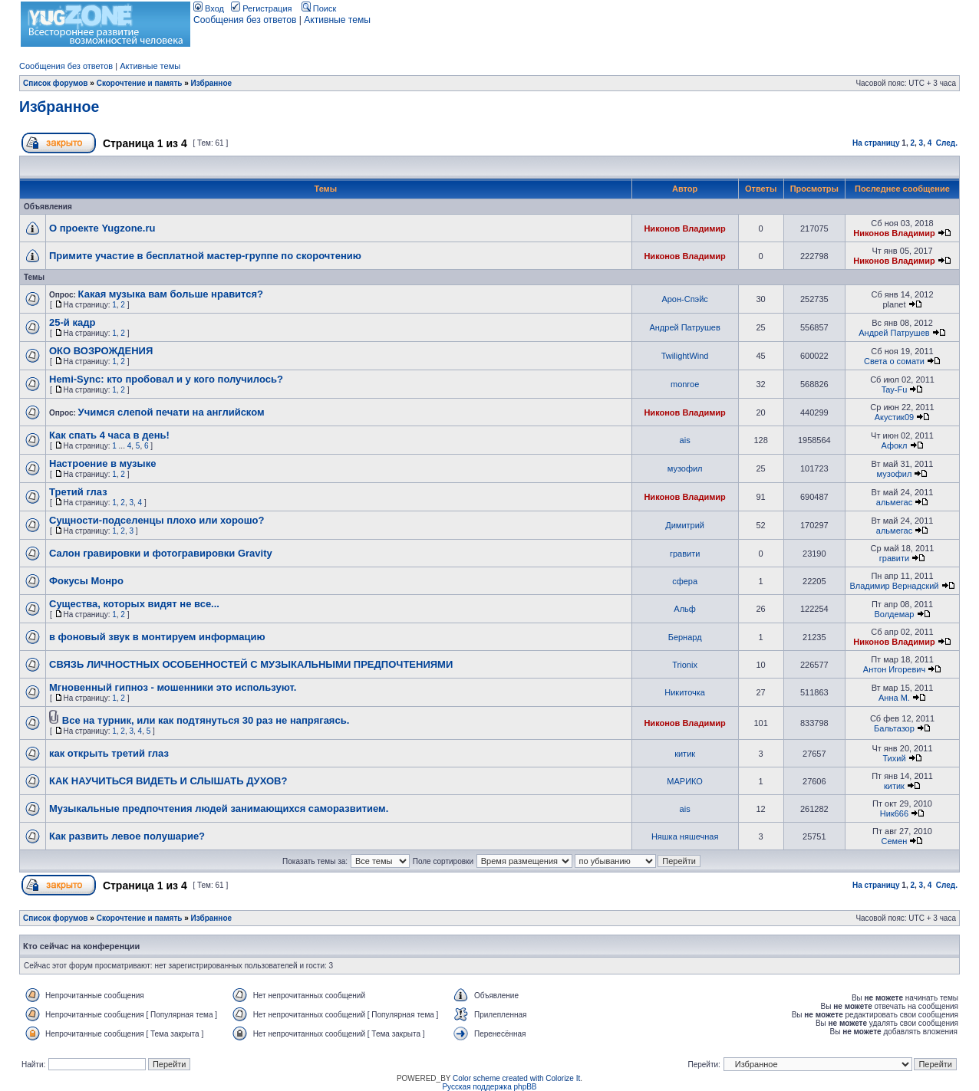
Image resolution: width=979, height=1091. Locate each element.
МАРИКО (685, 781)
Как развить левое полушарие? (127, 836)
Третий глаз (78, 492)
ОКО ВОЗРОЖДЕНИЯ (101, 351)
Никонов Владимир (684, 228)
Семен (895, 841)
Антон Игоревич (894, 669)
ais (685, 440)
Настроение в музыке (102, 463)
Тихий (893, 758)
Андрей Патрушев (684, 327)
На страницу (876, 143)
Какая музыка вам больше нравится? (170, 294)
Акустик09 (894, 417)
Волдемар (894, 614)
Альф (685, 608)
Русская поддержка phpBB (489, 1087)
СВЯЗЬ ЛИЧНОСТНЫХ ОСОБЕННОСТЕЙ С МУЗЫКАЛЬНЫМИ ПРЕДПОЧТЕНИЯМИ (251, 664)
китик (684, 753)
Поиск (319, 8)
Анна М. (894, 697)
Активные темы (337, 20)
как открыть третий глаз (109, 753)
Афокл (894, 445)
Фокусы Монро (86, 581)
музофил (685, 468)
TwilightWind (685, 355)
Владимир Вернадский (893, 585)
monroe (685, 384)
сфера (684, 581)
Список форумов (55, 83)
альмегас (894, 502)
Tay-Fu (895, 389)
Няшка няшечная (684, 836)
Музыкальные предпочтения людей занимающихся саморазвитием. (218, 808)
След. (947, 143)
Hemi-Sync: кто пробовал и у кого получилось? (166, 379)
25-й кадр (72, 322)
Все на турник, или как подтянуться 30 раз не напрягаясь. (206, 720)
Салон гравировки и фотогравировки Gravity (160, 553)
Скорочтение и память (140, 83)
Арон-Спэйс (684, 299)
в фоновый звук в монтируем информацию (157, 636)
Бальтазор (894, 728)
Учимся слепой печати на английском (171, 412)
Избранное (211, 83)
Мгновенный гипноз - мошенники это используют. (172, 687)
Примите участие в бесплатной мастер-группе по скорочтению (205, 255)
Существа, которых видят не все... (134, 604)
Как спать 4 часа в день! (109, 435)
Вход (208, 8)
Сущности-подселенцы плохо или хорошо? (156, 520)
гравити (685, 553)
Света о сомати (894, 361)
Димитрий (684, 525)
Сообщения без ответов (244, 20)
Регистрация (261, 8)
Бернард (685, 637)
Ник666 (894, 813)
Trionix (684, 664)
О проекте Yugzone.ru (102, 228)
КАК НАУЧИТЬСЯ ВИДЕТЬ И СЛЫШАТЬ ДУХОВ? (168, 781)
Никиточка (684, 692)
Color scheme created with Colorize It (516, 1078)
